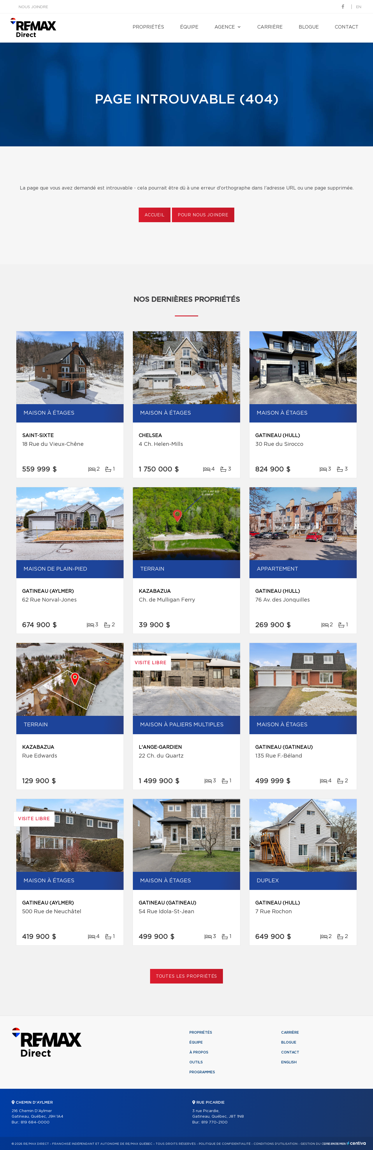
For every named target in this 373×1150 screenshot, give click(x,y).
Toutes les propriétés (186, 976)
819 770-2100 (214, 1122)
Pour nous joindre (203, 215)
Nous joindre (33, 7)
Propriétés (148, 27)
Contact (346, 27)
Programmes (202, 1072)
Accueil (155, 215)
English (289, 1062)
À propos (198, 1052)
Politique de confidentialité (225, 1143)
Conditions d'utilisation (276, 1143)
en (358, 7)
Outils (196, 1062)
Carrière (270, 27)
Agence (224, 27)
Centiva (356, 1143)
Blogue (309, 27)
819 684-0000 (35, 1122)
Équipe (189, 27)
